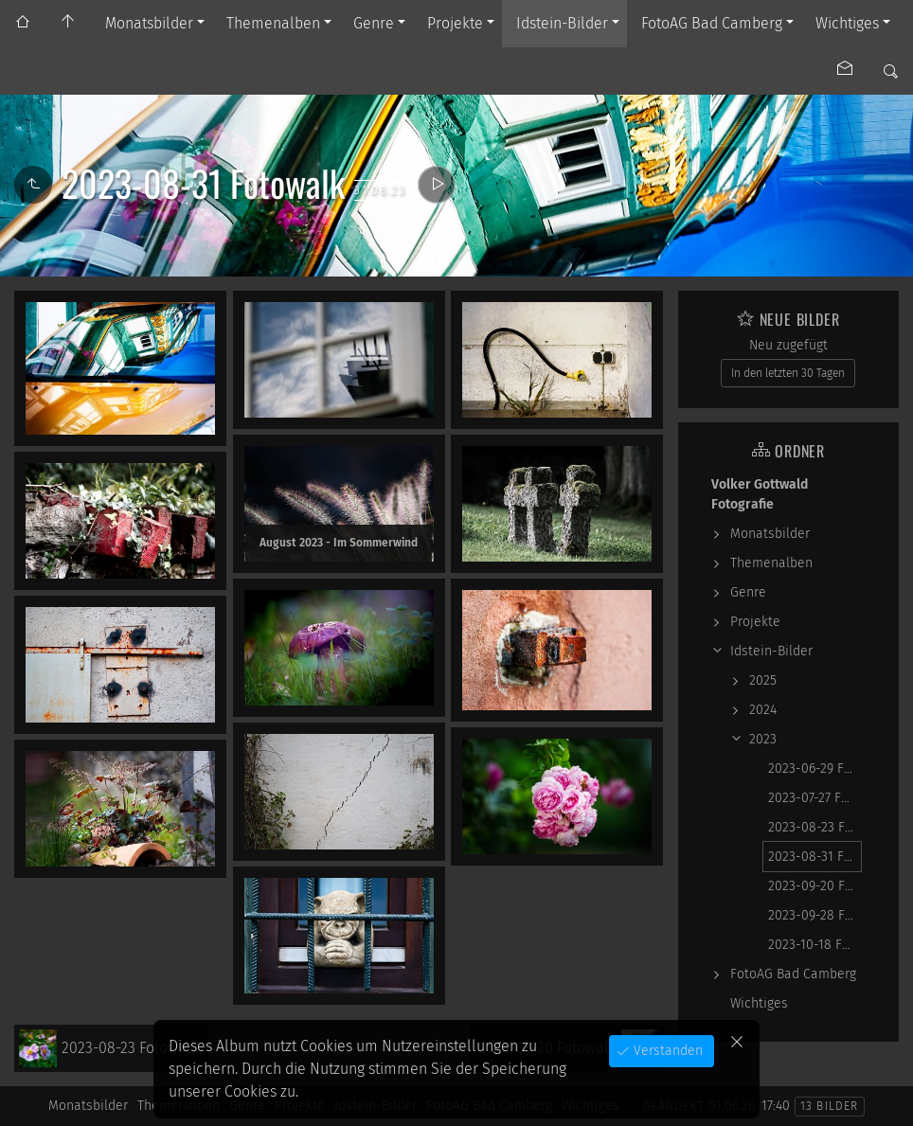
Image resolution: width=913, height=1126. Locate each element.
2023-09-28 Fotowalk (815, 915)
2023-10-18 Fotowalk (815, 945)
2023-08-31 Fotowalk (815, 857)
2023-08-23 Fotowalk (815, 827)
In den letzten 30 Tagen (788, 373)
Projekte (455, 23)
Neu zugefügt (788, 345)
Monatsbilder (149, 23)
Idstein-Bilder (562, 23)
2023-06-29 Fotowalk (815, 768)
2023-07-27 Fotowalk (815, 798)
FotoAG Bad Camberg (711, 23)
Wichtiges (847, 23)
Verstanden (666, 1051)
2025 (763, 680)
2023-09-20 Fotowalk (815, 886)
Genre (373, 23)
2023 (763, 739)
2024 (763, 710)
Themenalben (273, 23)
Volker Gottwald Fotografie (759, 494)
